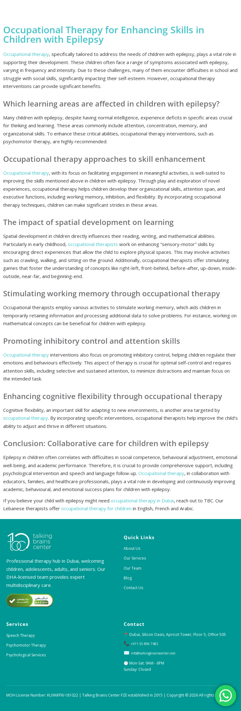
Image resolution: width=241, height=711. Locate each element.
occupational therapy (25, 418)
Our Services (135, 558)
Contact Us (133, 587)
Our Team (133, 568)
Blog (128, 578)
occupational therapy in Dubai (142, 500)
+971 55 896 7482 (146, 643)
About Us (132, 548)
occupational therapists (93, 244)
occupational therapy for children (96, 508)
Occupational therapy (26, 54)
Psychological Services (26, 655)
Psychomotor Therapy (26, 645)
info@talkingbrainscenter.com (157, 653)
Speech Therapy (20, 635)
